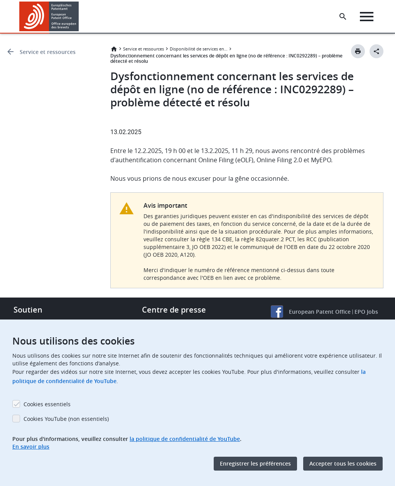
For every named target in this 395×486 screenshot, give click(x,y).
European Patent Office (320, 311)
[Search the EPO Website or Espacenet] (343, 17)
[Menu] (367, 16)
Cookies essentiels (47, 404)
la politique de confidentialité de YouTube (185, 438)
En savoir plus (30, 446)
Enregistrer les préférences (255, 463)
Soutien (28, 309)
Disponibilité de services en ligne (199, 49)
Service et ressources (48, 51)
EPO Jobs (366, 311)
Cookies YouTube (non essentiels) (66, 418)
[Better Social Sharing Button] (376, 51)
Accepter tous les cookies (342, 463)
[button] (80, 16)
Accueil (113, 49)
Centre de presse (174, 309)
